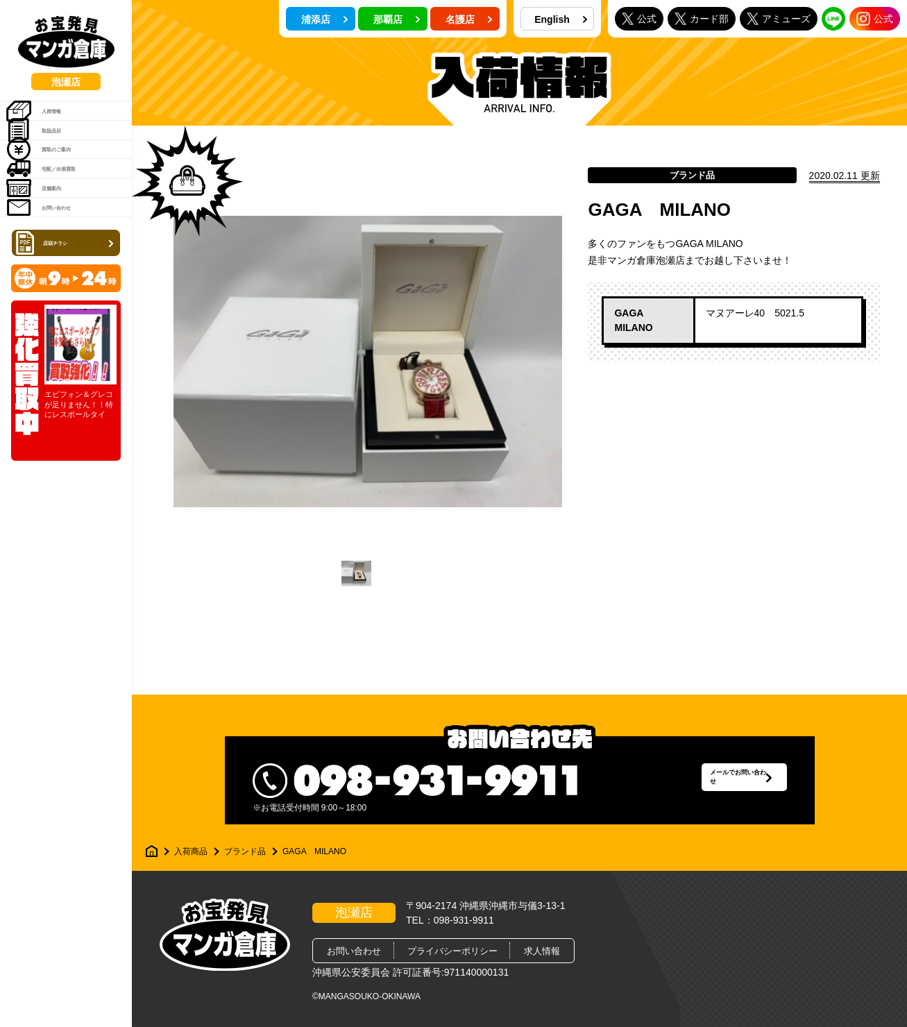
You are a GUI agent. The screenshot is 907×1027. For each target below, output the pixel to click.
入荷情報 (49, 120)
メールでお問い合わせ (707, 780)
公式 (639, 18)
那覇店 (397, 19)
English (560, 19)
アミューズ (779, 18)
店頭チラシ (67, 342)
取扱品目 (49, 155)
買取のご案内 (58, 190)
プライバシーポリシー (452, 951)
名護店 (469, 19)
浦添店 (324, 19)
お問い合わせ (58, 297)
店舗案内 (49, 261)
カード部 (702, 18)
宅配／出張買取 (63, 226)
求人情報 (542, 951)
